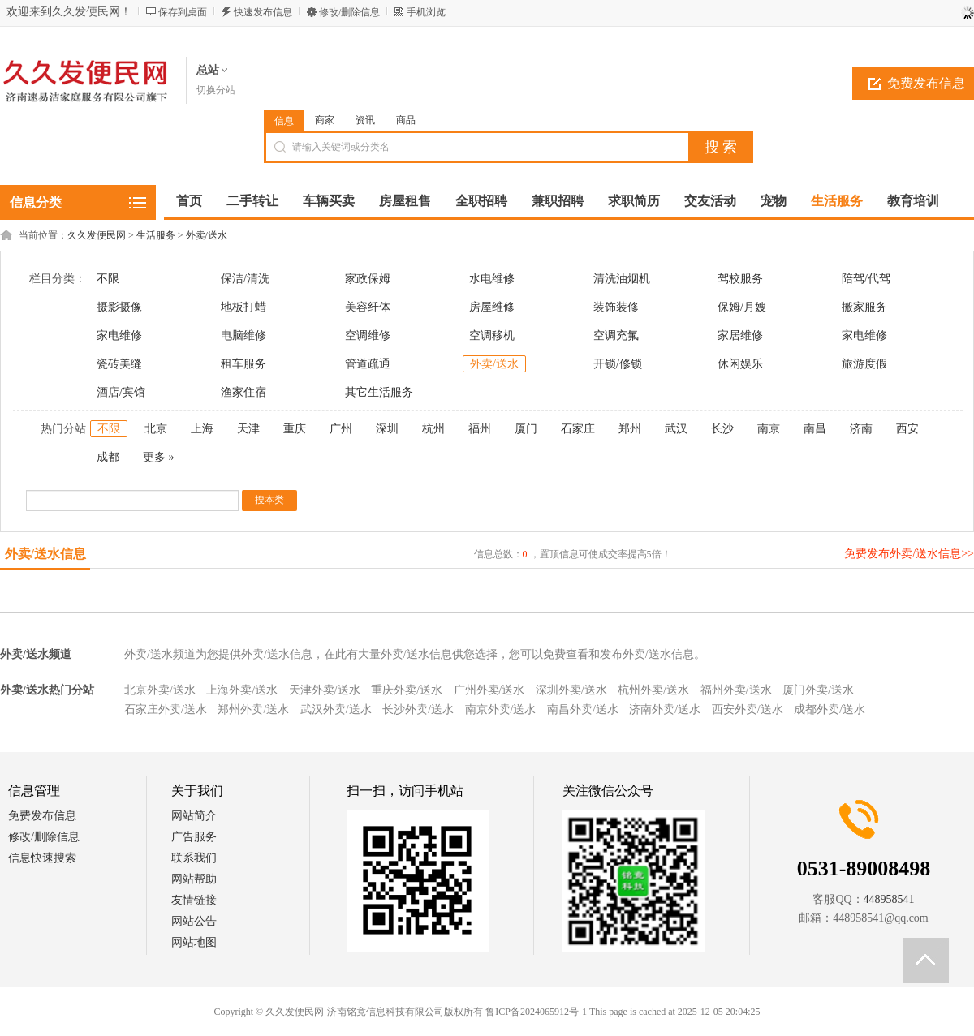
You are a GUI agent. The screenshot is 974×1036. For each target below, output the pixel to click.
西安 (907, 429)
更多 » (159, 457)
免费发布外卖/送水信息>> (909, 554)
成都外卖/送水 (829, 709)
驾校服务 (740, 279)
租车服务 (243, 364)
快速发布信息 (263, 12)
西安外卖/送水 (747, 709)
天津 (248, 429)
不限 (108, 279)
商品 (406, 120)
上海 (202, 429)
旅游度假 (864, 364)
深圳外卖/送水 (571, 690)
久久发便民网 (96, 235)
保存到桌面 (182, 12)
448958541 (889, 899)
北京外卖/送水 (160, 690)
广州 (341, 429)
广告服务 (194, 837)
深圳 (387, 429)
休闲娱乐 (740, 364)
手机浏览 (426, 12)
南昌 (815, 429)
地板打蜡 (243, 307)
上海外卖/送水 (242, 690)
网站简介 (194, 816)
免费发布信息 (42, 816)
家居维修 (740, 335)
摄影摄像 (119, 307)
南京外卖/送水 (501, 709)
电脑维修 (243, 335)
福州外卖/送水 (736, 690)
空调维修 (367, 335)
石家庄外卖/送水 (165, 709)
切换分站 (215, 90)
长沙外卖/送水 (418, 709)
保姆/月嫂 (742, 307)
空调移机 (492, 335)
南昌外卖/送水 (582, 709)
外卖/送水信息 (45, 554)
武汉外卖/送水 (336, 709)
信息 (284, 121)
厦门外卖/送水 (818, 690)
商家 (324, 120)
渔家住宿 (243, 392)
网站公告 (194, 921)
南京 (768, 429)
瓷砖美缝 (119, 364)
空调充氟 (616, 335)
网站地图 (194, 942)
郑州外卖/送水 (253, 709)
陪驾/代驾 (866, 279)
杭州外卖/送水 (653, 690)
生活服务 (155, 235)
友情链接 (194, 900)
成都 (108, 457)
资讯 (365, 120)
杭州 (433, 429)
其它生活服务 (379, 392)
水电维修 (492, 279)
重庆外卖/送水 (406, 690)
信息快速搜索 (42, 858)
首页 (189, 201)
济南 (861, 429)
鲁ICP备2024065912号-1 (536, 1011)
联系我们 (194, 858)
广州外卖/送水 (489, 690)
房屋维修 (492, 307)
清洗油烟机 (621, 279)
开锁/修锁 (617, 364)
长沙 (722, 429)
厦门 (526, 429)
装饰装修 (616, 307)
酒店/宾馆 (121, 392)
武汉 (676, 429)
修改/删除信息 (349, 12)
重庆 (294, 429)
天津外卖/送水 (324, 690)
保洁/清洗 (245, 279)
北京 (155, 429)
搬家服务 (864, 307)
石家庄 (578, 429)
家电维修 (119, 335)
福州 (479, 429)
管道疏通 (367, 364)
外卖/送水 (206, 235)
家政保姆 (367, 279)
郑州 (629, 429)
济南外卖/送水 (664, 709)
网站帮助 (194, 879)
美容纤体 (367, 307)
